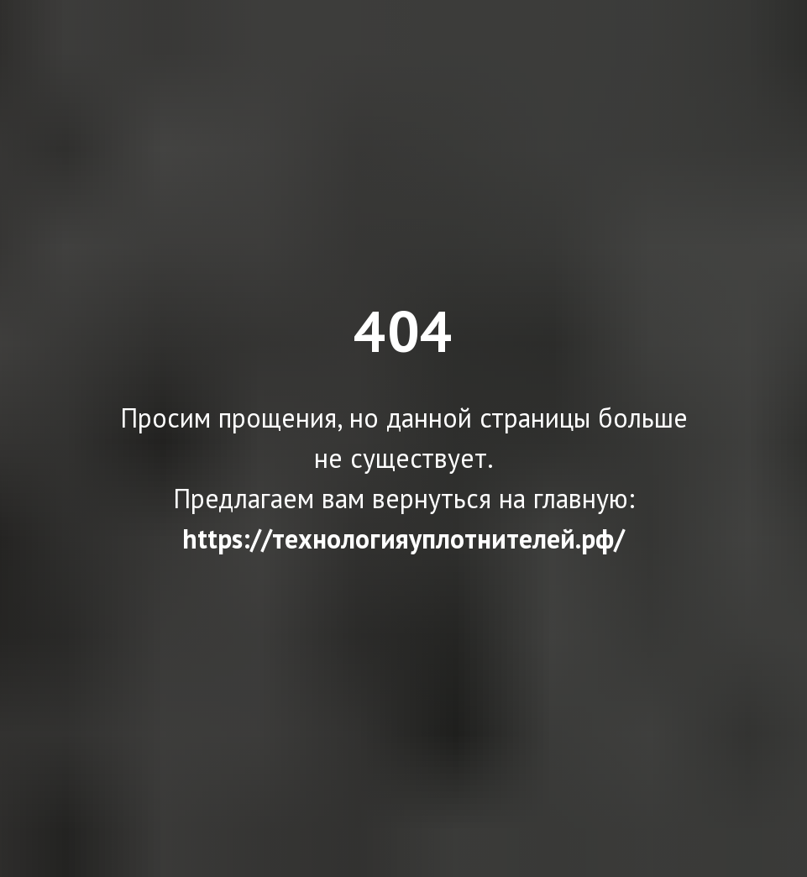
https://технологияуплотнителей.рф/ (403, 538)
